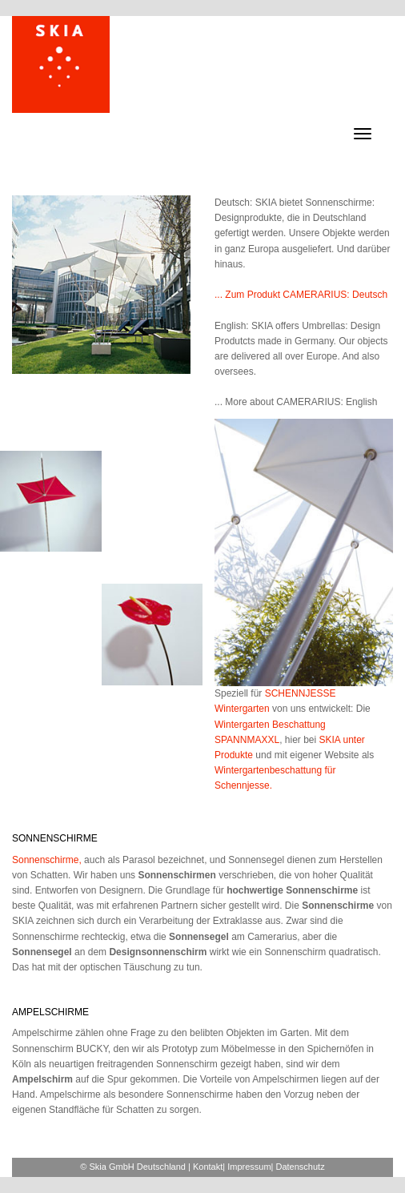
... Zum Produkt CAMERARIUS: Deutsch (301, 294)
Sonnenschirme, (47, 860)
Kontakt (208, 1166)
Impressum (249, 1166)
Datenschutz (300, 1166)
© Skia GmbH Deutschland (133, 1166)
